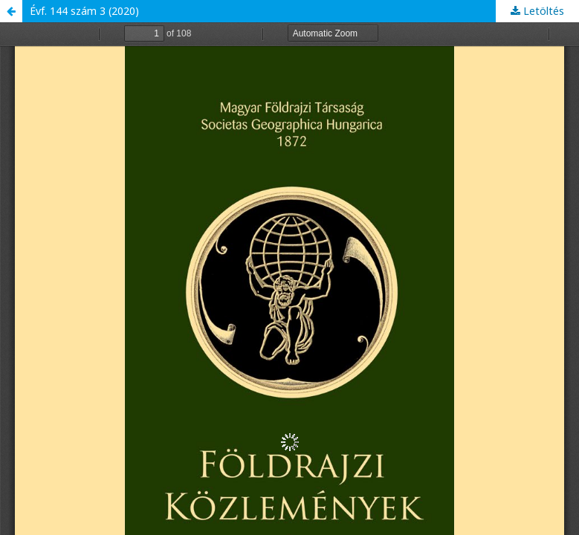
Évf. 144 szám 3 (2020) (84, 11)
